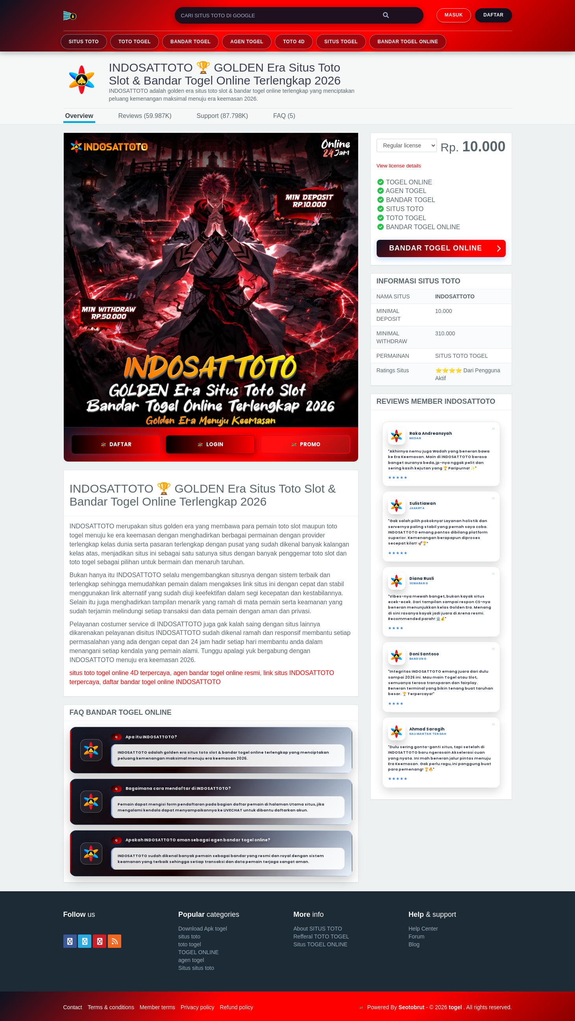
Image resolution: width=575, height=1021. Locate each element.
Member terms (157, 1007)
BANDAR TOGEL (190, 41)
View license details (399, 166)
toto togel (189, 944)
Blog (414, 944)
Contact (72, 1007)
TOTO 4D (294, 41)
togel (455, 1007)
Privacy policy (197, 1007)
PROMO (305, 444)
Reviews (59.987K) (145, 115)
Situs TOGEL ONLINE (321, 944)
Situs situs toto (196, 968)
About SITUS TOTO (318, 928)
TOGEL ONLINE (198, 952)
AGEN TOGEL (246, 41)
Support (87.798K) (222, 115)
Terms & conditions (111, 1007)
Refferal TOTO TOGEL (321, 936)
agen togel (191, 960)
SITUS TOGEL (341, 41)
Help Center (423, 928)
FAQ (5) (284, 115)
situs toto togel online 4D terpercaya (120, 673)
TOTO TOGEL (134, 41)
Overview (79, 115)
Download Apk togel (202, 928)
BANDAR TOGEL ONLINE (407, 41)
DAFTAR (115, 444)
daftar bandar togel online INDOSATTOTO (162, 682)
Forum (416, 936)
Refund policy (236, 1007)
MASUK (454, 15)
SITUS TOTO (84, 41)
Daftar (493, 15)
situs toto (189, 936)
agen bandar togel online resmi (217, 673)
